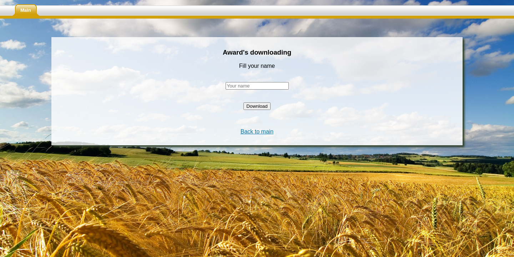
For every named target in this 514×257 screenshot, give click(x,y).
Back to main (257, 131)
